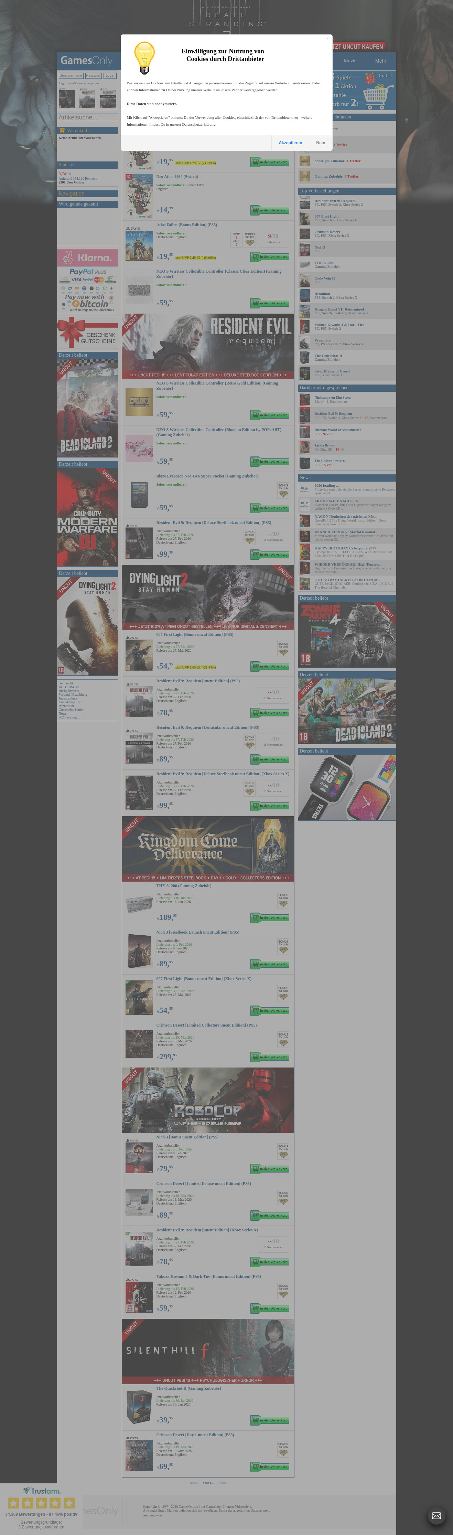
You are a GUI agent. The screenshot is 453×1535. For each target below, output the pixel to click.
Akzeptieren (290, 142)
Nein (320, 142)
